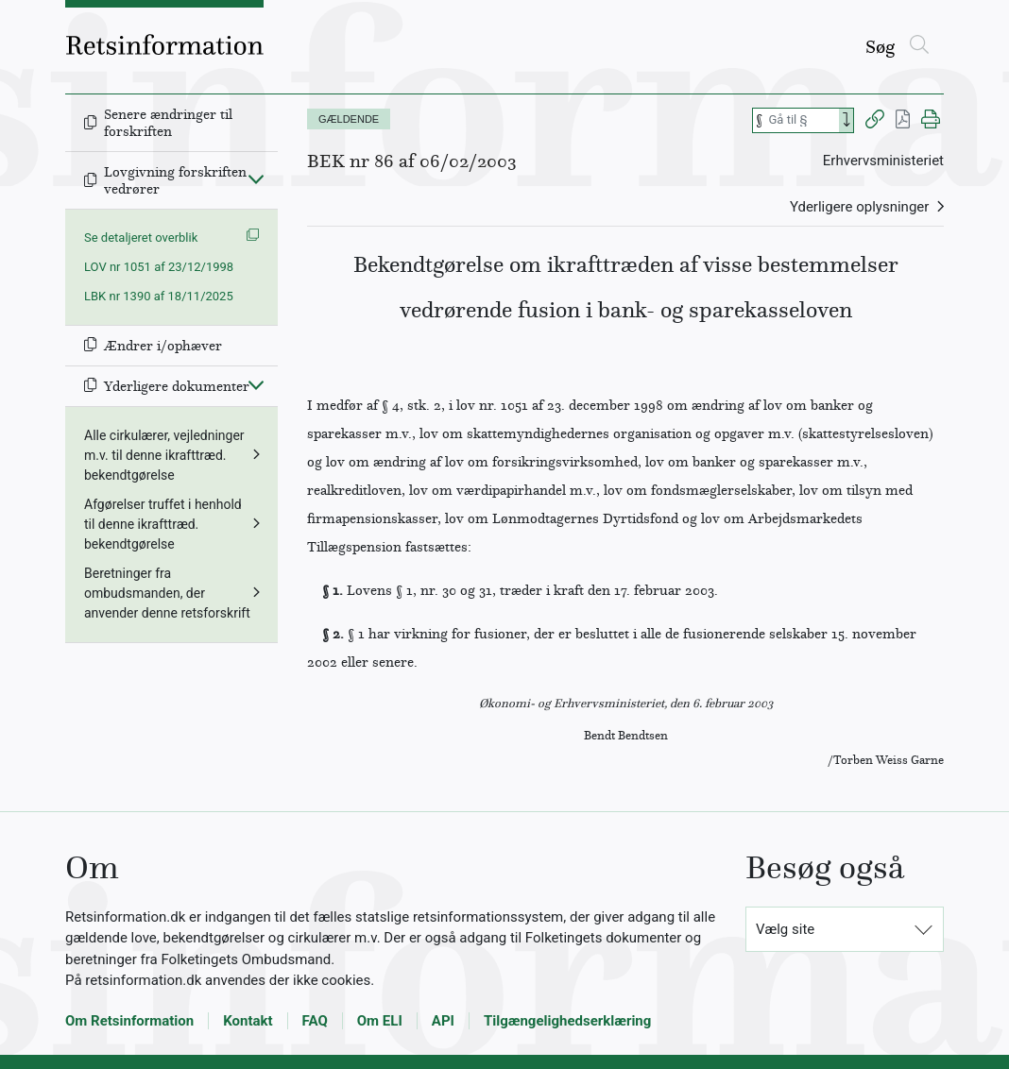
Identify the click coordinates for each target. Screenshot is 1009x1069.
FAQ (315, 1020)
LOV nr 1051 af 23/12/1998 (158, 267)
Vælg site (785, 929)
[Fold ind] (256, 178)
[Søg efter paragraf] (802, 120)
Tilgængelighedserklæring (567, 1020)
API (443, 1020)
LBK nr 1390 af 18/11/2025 (158, 296)
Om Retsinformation (129, 1020)
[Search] (846, 120)
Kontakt (247, 1020)
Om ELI (379, 1020)
